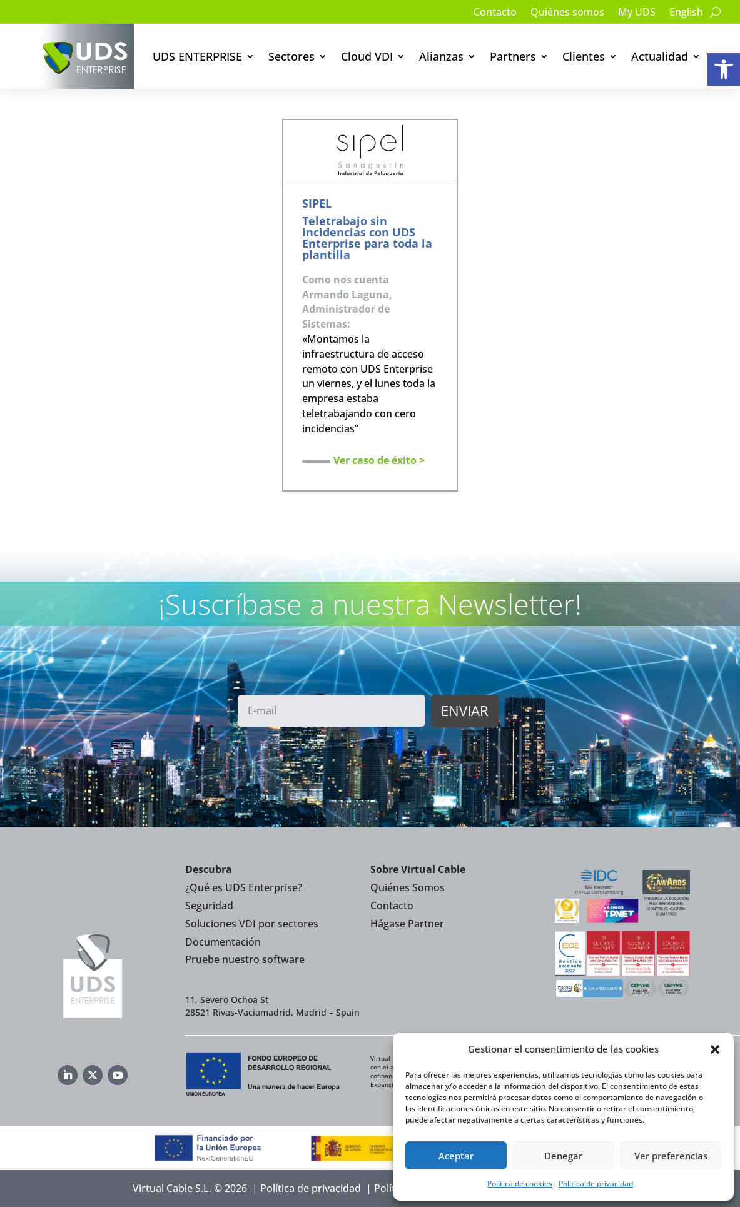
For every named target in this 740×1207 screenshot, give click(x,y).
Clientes (583, 56)
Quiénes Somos (407, 887)
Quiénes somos (567, 13)
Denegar (563, 1155)
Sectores (291, 56)
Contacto (495, 13)
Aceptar (456, 1155)
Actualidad (659, 56)
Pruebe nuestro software (245, 959)
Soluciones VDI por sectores (251, 924)
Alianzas (441, 56)
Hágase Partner (407, 924)
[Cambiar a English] (686, 14)
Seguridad (209, 905)
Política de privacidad (596, 1183)
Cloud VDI (367, 56)
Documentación (223, 942)
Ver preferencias (670, 1155)
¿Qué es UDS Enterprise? (243, 887)
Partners (513, 56)
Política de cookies (519, 1183)
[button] (723, 69)
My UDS (637, 13)
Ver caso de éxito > (379, 460)
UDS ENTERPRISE (197, 56)
